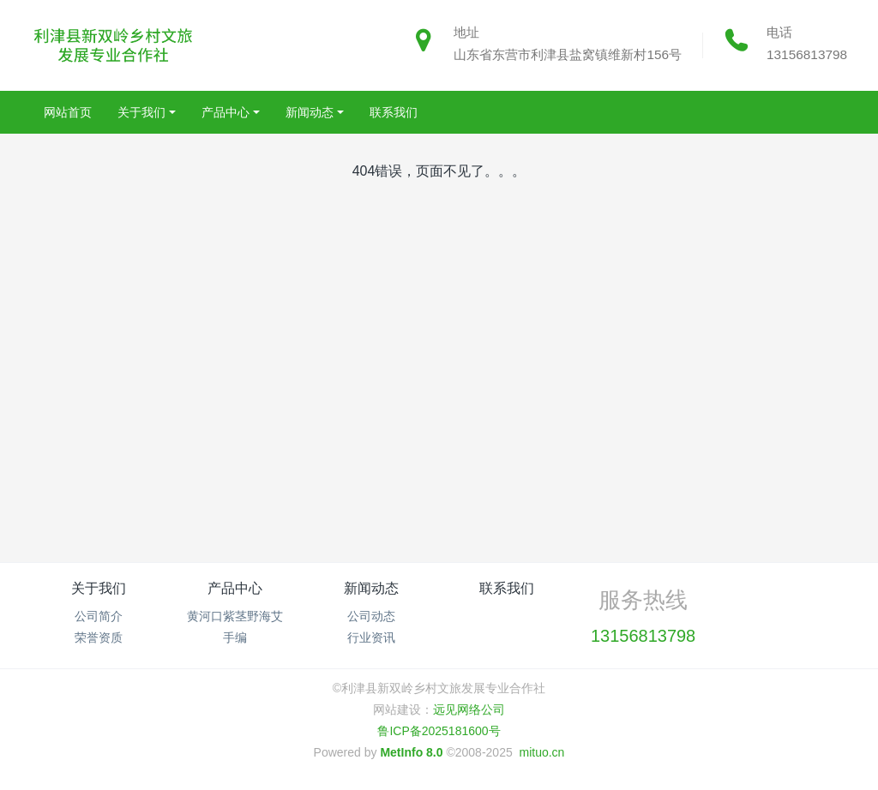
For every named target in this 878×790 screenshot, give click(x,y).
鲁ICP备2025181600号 (438, 731)
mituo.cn (541, 752)
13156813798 (807, 54)
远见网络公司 (469, 709)
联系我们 (506, 588)
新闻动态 (371, 588)
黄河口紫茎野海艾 (235, 616)
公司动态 (371, 616)
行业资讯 (371, 637)
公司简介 (99, 616)
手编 (235, 637)
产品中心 (234, 588)
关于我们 (98, 588)
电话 (779, 32)
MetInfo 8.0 (411, 752)
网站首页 (68, 112)
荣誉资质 (99, 637)
